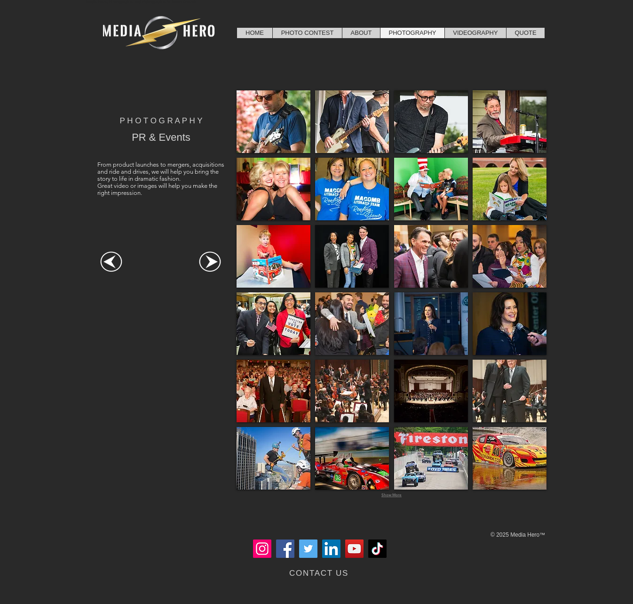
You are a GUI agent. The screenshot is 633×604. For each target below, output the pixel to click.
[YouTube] (354, 549)
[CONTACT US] (320, 573)
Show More (391, 494)
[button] (273, 121)
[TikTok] (377, 549)
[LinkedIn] (331, 549)
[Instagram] (262, 549)
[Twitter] (308, 549)
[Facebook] (285, 549)
